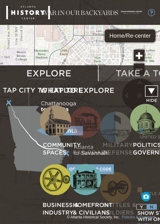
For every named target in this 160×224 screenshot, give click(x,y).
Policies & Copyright (138, 217)
